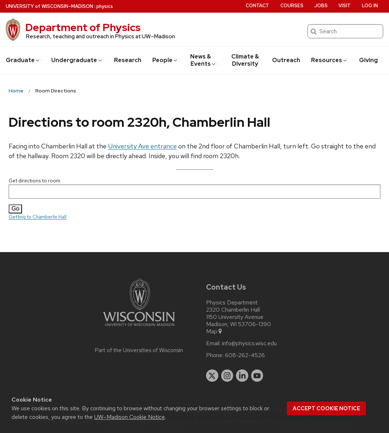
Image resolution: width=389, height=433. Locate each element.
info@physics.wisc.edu (249, 343)
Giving (368, 60)
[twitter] (212, 375)
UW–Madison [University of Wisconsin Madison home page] (49, 6)
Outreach (286, 60)
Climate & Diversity (245, 60)
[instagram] (227, 375)
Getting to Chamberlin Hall (37, 217)
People (165, 60)
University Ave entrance (142, 146)
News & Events (203, 60)
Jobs (321, 6)
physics (104, 6)
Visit (344, 6)
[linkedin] (242, 375)
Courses (291, 6)
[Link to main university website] (139, 327)
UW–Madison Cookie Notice (129, 417)
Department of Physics (83, 27)
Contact (257, 6)
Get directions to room (194, 188)
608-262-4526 (245, 355)
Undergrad (77, 60)
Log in (370, 6)
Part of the (139, 350)
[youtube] (257, 375)
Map (214, 331)
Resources (329, 60)
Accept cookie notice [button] (326, 408)
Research (127, 60)
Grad (23, 60)
